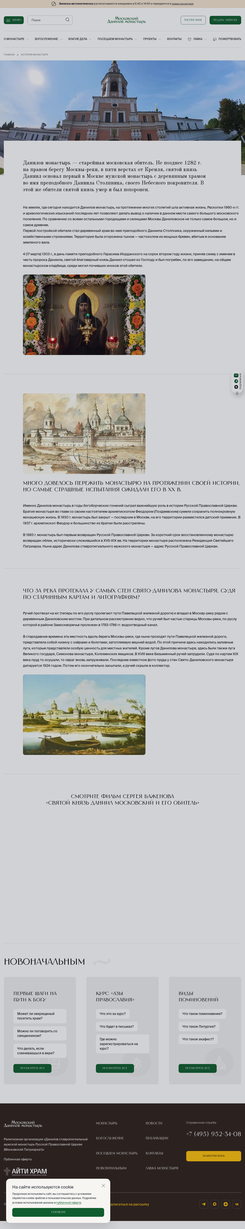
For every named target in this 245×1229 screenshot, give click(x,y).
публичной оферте (67, 1202)
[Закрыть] (103, 1186)
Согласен (58, 1212)
